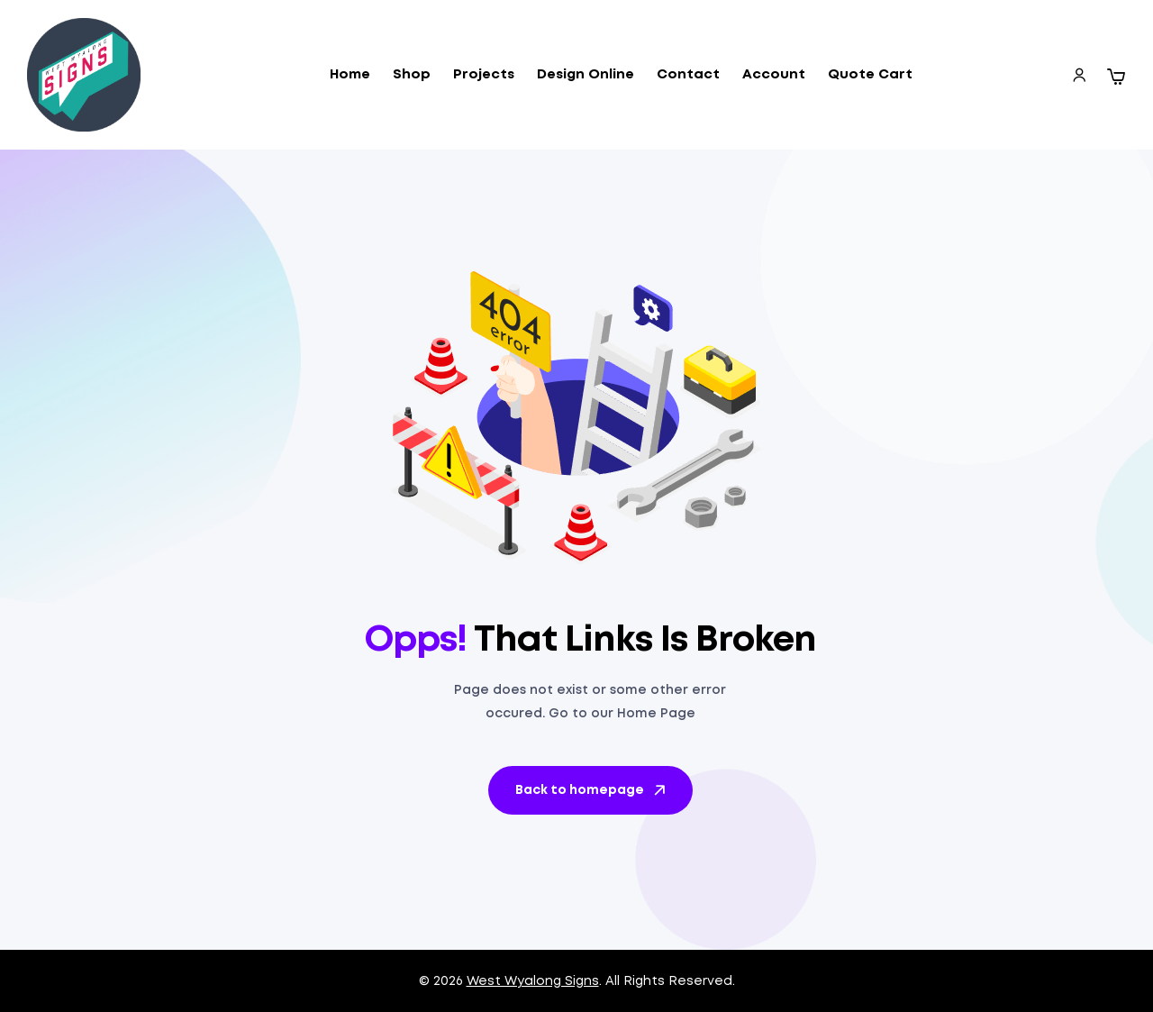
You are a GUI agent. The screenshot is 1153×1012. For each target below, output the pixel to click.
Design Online (585, 74)
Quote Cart (870, 74)
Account (773, 74)
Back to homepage (591, 790)
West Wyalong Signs (533, 981)
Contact (688, 74)
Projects (483, 74)
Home (350, 74)
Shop (412, 74)
